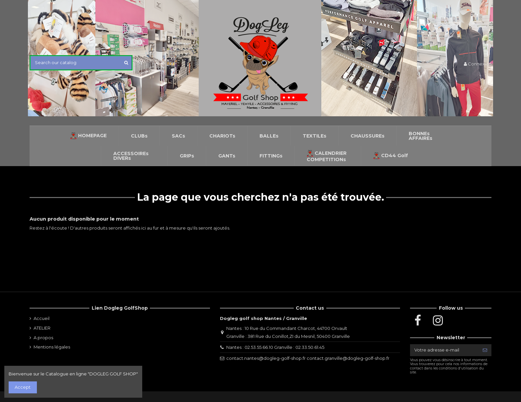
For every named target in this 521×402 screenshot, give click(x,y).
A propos (43, 337)
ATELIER (42, 328)
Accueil (42, 318)
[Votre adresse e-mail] (444, 350)
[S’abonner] (484, 350)
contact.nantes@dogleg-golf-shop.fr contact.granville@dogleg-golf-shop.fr (307, 358)
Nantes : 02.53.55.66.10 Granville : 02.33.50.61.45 (275, 347)
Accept (23, 387)
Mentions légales (52, 347)
